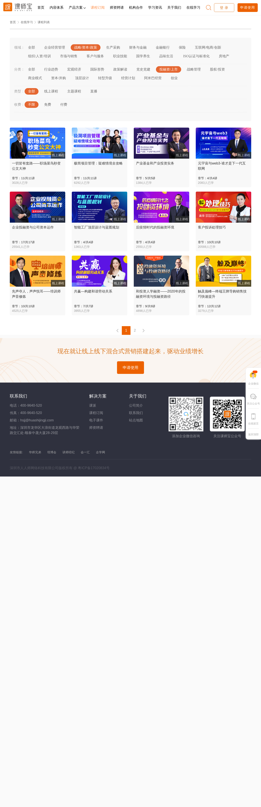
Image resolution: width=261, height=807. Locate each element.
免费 (47, 104)
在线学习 (193, 7)
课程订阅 (98, 7)
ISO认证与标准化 (196, 56)
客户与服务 (95, 56)
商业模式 (35, 78)
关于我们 (174, 7)
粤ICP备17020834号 (94, 468)
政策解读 (120, 69)
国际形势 (97, 69)
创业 (174, 78)
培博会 (51, 452)
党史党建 (143, 69)
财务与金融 (138, 47)
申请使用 (247, 7)
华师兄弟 (35, 452)
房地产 (224, 56)
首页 (40, 7)
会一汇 (85, 452)
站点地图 (136, 420)
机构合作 (136, 7)
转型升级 (105, 78)
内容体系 (57, 7)
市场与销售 (68, 56)
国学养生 (143, 56)
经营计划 (128, 78)
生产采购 (113, 47)
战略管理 (194, 69)
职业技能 (120, 56)
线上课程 (51, 91)
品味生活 (166, 56)
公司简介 (136, 405)
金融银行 (163, 47)
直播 (93, 91)
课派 (92, 405)
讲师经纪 (68, 452)
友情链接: (16, 452)
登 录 (224, 8)
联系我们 (136, 413)
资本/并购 (58, 78)
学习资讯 (155, 7)
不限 (31, 104)
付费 (63, 104)
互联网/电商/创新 (208, 47)
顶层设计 (82, 78)
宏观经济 (74, 69)
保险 (182, 47)
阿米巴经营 (153, 78)
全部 (31, 47)
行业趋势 (51, 69)
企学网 (100, 452)
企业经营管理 (54, 47)
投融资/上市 (168, 69)
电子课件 (96, 420)
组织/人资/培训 (39, 56)
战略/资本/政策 (85, 47)
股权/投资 (217, 69)
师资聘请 (117, 7)
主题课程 (74, 91)
